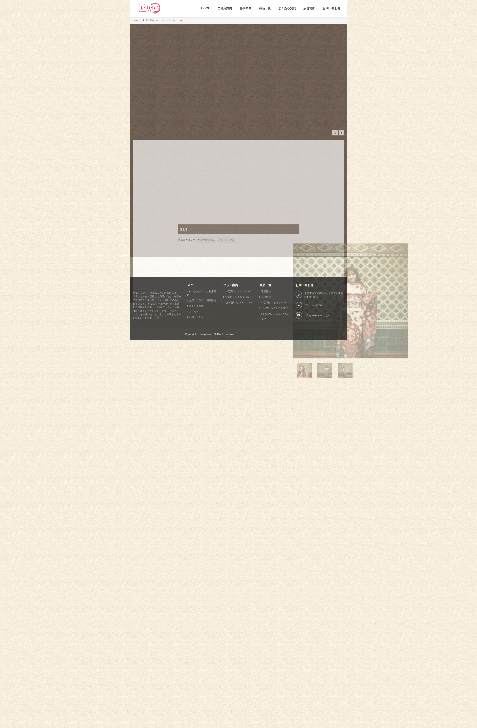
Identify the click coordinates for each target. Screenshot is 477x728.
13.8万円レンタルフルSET (239, 356)
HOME (205, 8)
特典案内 (245, 8)
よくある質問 (287, 8)
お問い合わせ (331, 8)
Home (136, 20)
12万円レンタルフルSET (238, 350)
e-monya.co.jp (204, 387)
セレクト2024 (169, 20)
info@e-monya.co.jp (317, 368)
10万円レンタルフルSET (238, 344)
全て (263, 372)
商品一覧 (265, 8)
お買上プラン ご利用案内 (202, 354)
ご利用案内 (224, 8)
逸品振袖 (266, 344)
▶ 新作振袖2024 (150, 20)
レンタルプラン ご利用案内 (201, 346)
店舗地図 (309, 8)
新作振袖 (266, 350)
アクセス (194, 365)
